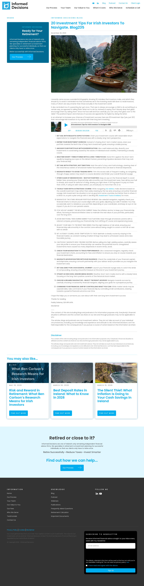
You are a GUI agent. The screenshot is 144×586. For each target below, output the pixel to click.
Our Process (51, 8)
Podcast (112, 3)
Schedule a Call (133, 8)
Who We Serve (115, 8)
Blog (104, 3)
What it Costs (99, 8)
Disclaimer (56, 335)
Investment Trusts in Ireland (110, 195)
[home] (15, 6)
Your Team (66, 8)
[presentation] (103, 554)
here (127, 562)
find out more (18, 413)
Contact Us (123, 3)
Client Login (135, 3)
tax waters (110, 189)
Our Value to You (81, 8)
